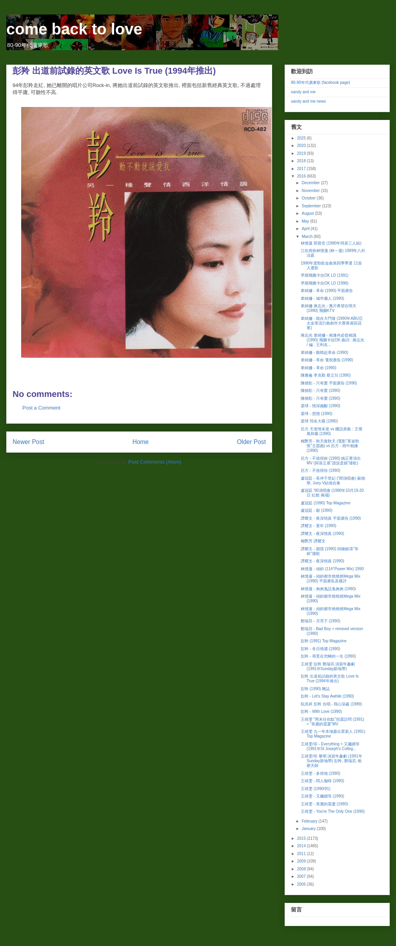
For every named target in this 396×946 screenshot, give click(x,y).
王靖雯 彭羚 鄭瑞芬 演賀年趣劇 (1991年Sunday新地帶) (328, 666)
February (310, 821)
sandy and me (303, 92)
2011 (302, 854)
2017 (302, 169)
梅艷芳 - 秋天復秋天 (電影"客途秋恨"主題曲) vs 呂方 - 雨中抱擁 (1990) (330, 446)
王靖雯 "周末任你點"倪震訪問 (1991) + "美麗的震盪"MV (332, 721)
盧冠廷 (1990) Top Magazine (326, 503)
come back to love (74, 29)
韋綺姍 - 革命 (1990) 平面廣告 (327, 290)
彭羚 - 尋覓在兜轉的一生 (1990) (328, 656)
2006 (302, 884)
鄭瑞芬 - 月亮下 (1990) (320, 621)
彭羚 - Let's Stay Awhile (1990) (327, 696)
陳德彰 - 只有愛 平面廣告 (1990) (329, 383)
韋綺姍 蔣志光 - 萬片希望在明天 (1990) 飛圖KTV (328, 308)
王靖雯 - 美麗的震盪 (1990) (324, 804)
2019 (302, 153)
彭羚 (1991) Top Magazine (324, 641)
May (306, 221)
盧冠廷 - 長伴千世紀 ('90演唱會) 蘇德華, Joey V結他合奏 (333, 480)
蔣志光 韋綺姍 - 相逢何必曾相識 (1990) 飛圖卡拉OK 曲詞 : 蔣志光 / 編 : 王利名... (332, 340)
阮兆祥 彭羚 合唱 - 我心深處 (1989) (331, 704)
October (309, 198)
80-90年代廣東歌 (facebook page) (320, 82)
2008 (302, 869)
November (311, 190)
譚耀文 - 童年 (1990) (318, 526)
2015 (302, 838)
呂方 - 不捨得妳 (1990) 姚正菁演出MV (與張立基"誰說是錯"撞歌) (331, 460)
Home (141, 442)
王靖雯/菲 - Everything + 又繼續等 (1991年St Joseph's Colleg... (330, 746)
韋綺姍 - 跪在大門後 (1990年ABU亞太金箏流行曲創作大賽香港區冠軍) (332, 323)
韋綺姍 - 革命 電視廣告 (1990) (327, 360)
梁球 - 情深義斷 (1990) (320, 406)
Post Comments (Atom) (154, 462)
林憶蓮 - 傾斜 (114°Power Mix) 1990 (332, 569)
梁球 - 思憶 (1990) (316, 413)
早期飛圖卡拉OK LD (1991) (325, 275)
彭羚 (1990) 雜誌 (315, 689)
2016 (302, 176)
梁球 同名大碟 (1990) (319, 421)
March (308, 236)
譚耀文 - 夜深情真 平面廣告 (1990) (331, 518)
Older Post (251, 442)
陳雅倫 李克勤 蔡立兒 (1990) (326, 375)
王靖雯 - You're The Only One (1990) (333, 811)
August (308, 213)
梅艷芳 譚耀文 (313, 541)
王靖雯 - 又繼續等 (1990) (322, 796)
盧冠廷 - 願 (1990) (316, 510)
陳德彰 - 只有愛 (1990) (320, 390)
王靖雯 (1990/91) (316, 789)
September (312, 206)
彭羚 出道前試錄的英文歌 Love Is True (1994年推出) (330, 678)
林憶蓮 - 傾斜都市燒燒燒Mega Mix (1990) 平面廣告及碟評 (330, 578)
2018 (302, 161)
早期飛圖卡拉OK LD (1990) (325, 283)
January (309, 828)
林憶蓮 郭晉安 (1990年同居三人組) (331, 243)
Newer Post (28, 442)
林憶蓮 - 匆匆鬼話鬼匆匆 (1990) (328, 589)
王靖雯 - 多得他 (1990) (320, 773)
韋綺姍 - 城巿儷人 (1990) (322, 298)
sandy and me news (308, 101)
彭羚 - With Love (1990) (321, 711)
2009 (302, 861)
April (306, 229)
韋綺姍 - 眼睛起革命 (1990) (324, 352)
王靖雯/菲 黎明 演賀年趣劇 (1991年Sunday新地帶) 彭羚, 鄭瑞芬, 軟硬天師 (331, 761)
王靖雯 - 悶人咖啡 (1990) (322, 781)
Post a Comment (41, 408)
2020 (302, 145)
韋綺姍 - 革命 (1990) (318, 368)
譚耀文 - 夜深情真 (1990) (322, 533)
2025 (302, 138)
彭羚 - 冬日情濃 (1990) (320, 649)
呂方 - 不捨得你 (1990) (320, 470)
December (311, 183)
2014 (302, 846)
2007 (302, 876)
